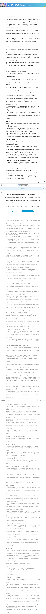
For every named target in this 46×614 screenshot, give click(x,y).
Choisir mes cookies (17, 27)
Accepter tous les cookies (27, 27)
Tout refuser (23, 30)
